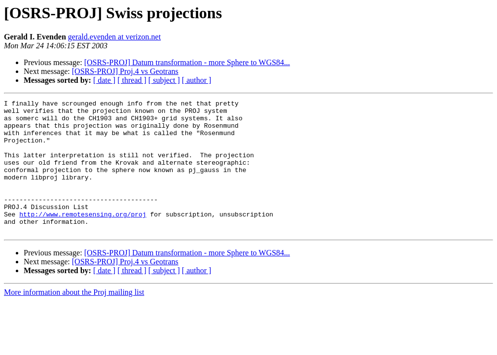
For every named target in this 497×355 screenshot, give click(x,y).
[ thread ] (131, 80)
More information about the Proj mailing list (74, 319)
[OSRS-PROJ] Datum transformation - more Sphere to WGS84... (187, 62)
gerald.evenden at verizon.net (114, 37)
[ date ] (104, 80)
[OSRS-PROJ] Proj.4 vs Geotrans (125, 71)
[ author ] (197, 80)
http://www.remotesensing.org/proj (82, 237)
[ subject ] (164, 80)
